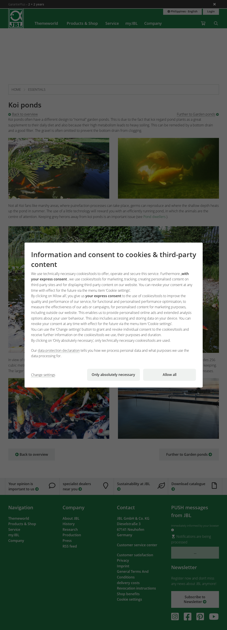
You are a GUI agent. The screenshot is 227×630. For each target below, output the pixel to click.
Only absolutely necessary (113, 374)
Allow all (169, 374)
